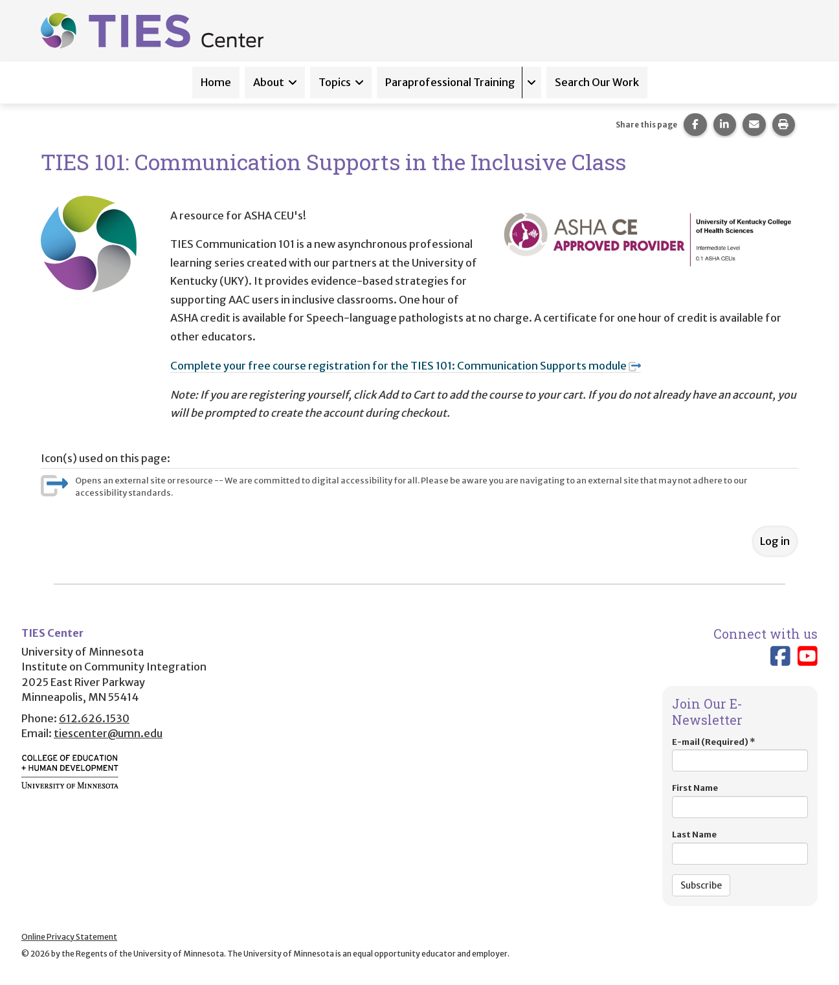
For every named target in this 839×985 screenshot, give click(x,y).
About (268, 82)
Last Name (740, 847)
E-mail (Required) (740, 754)
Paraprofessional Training (450, 82)
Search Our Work (597, 82)
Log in (775, 541)
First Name (740, 800)
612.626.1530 (94, 718)
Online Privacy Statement (69, 937)
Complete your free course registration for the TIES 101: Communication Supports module (405, 365)
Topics (335, 82)
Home (216, 82)
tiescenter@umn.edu (108, 733)
